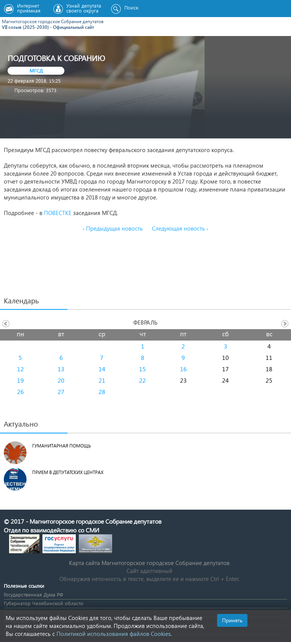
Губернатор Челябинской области (43, 603)
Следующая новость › (180, 228)
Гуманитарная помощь (61, 446)
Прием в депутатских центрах (67, 472)
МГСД (36, 70)
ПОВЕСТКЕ (58, 213)
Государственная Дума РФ (33, 594)
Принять (232, 620)
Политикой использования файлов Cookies (113, 633)
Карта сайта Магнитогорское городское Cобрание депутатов (149, 563)
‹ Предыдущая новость (113, 228)
